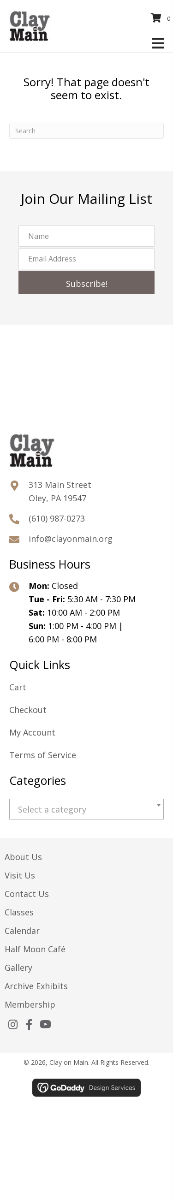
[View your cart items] (162, 18)
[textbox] (86, 809)
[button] (86, 282)
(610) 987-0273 (57, 518)
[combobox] (86, 809)
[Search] (86, 131)
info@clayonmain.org (71, 538)
